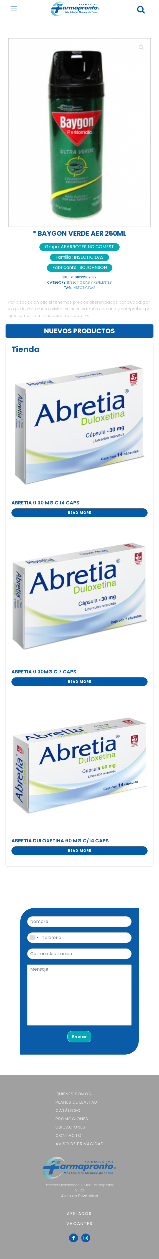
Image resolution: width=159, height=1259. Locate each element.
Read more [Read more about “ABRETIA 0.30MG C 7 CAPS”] (79, 681)
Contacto (68, 1135)
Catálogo (68, 1110)
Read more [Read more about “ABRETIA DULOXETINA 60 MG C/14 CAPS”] (79, 850)
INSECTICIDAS (84, 287)
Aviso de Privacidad (79, 1144)
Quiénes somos (73, 1094)
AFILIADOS (79, 1213)
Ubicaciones (70, 1127)
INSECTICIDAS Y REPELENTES (89, 282)
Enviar (79, 1037)
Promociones (71, 1119)
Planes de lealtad (76, 1102)
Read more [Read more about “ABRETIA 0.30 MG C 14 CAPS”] (79, 512)
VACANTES (79, 1223)
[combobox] (33, 938)
